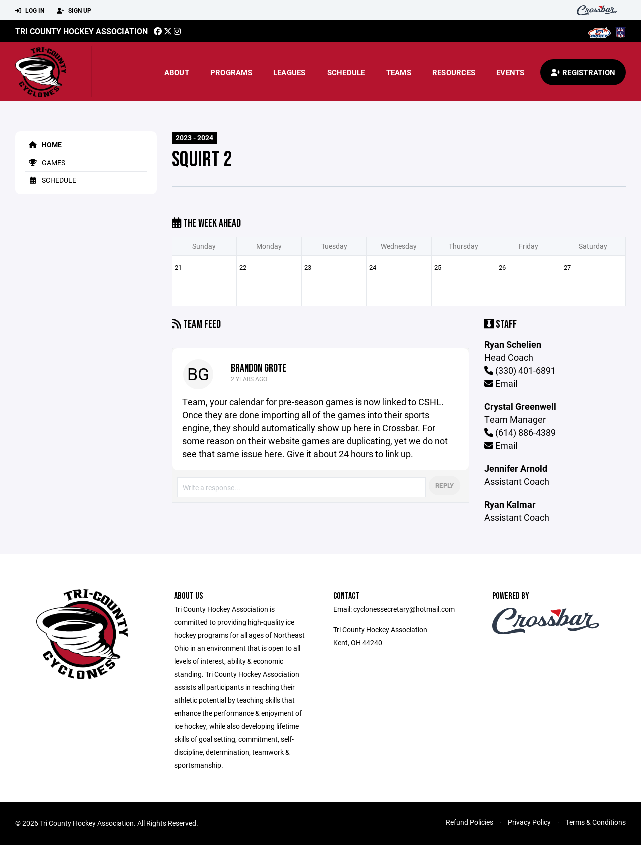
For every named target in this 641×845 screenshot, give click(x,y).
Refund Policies (469, 822)
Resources (453, 72)
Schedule (346, 72)
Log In (29, 10)
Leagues (289, 72)
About (176, 72)
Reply (444, 485)
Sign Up (74, 10)
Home (43, 144)
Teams (398, 72)
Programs (231, 72)
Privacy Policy (529, 822)
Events (510, 72)
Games (45, 162)
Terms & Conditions (595, 822)
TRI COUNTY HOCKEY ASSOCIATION (81, 31)
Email (500, 383)
